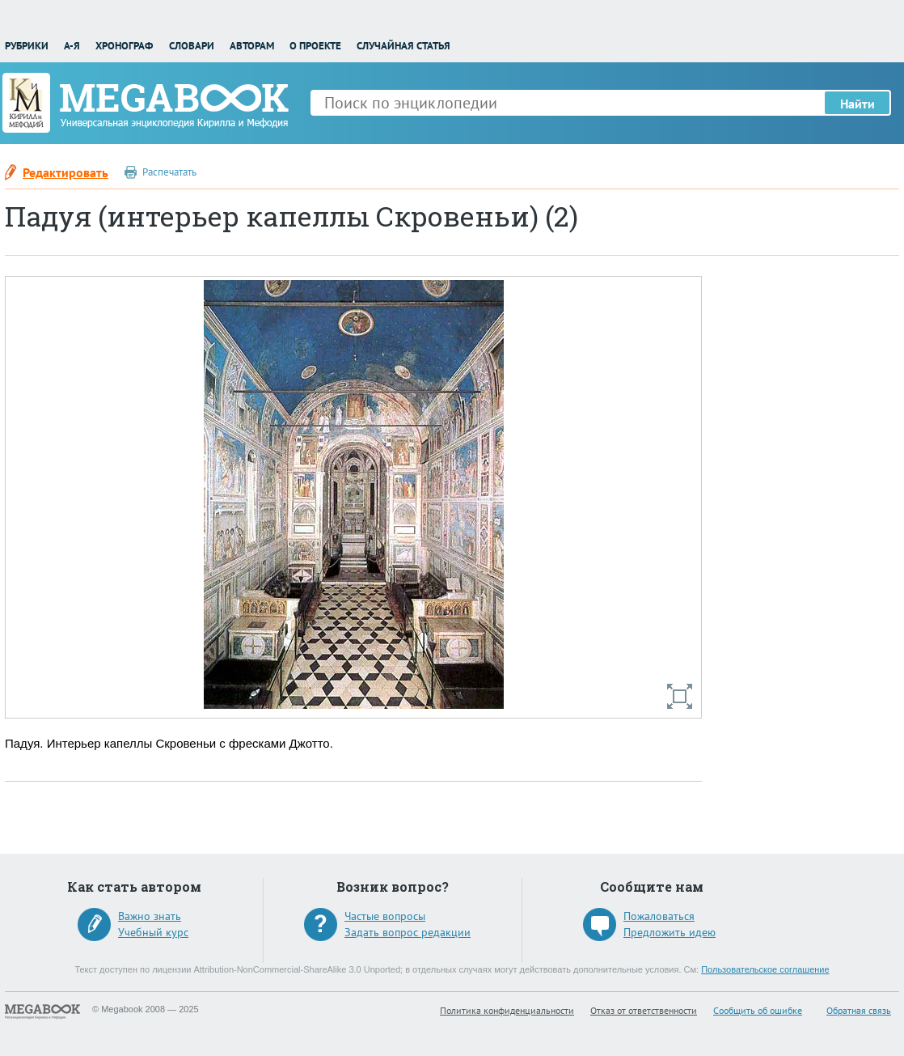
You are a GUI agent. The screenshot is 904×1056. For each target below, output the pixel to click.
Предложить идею (669, 932)
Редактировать (65, 172)
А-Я (72, 46)
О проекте (315, 46)
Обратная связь (858, 1010)
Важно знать (149, 916)
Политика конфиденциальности (507, 1010)
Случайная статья (403, 46)
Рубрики (27, 46)
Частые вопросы (384, 916)
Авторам (252, 46)
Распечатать (169, 172)
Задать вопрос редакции (407, 932)
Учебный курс (153, 932)
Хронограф (124, 46)
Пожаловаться (659, 916)
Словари (191, 46)
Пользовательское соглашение (765, 969)
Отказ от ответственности (643, 1010)
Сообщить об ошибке (757, 1010)
